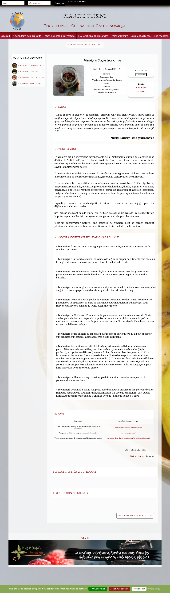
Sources (106, 86)
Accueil (5, 36)
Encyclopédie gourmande (60, 36)
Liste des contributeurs (106, 92)
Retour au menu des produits (85, 44)
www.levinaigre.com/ (128, 433)
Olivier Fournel (137, 455)
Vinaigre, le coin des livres (31, 66)
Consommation (106, 77)
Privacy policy (154, 589)
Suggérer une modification (135, 515)
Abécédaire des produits (27, 36)
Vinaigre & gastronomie (30, 83)
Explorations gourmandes (93, 36)
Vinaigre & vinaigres (28, 72)
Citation (106, 74)
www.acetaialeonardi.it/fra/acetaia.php (128, 427)
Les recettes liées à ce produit (106, 89)
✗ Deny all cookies (119, 589)
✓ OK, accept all (97, 589)
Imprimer (141, 91)
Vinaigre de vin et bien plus (31, 78)
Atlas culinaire (120, 36)
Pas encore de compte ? (77, 2)
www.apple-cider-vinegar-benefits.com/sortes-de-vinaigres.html (128, 438)
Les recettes (161, 36)
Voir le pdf (141, 87)
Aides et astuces (141, 36)
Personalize (139, 589)
